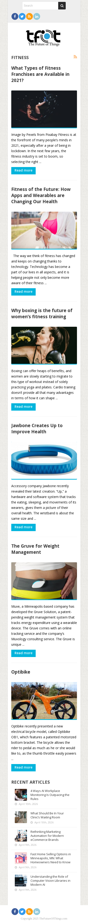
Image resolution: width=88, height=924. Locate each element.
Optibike (20, 672)
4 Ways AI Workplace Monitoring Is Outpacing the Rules (50, 795)
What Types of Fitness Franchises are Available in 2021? (40, 74)
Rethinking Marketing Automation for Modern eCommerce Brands (47, 835)
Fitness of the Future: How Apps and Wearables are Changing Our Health (41, 195)
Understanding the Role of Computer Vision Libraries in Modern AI (50, 880)
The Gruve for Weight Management (35, 549)
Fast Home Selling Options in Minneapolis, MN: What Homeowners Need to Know (51, 858)
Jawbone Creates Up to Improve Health (37, 428)
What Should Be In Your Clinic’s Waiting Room (47, 815)
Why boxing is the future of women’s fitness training (42, 313)
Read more (23, 170)
